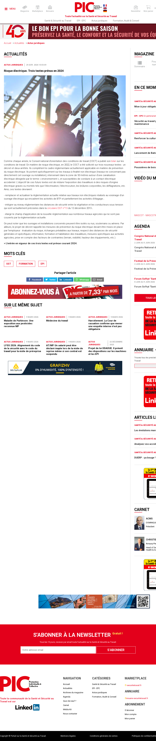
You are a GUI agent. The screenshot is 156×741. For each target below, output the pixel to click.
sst (8, 263)
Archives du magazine (73, 692)
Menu (10, 8)
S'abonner (129, 710)
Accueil (7, 43)
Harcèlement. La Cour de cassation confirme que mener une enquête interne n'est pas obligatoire (105, 325)
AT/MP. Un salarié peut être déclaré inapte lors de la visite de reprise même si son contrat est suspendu (64, 349)
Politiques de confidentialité (144, 736)
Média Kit (67, 709)
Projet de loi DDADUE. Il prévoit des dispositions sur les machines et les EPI (107, 351)
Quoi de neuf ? (69, 701)
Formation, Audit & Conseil (126, 20)
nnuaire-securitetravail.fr (136, 698)
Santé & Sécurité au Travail (58, 20)
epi (42, 263)
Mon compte (130, 714)
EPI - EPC (81, 20)
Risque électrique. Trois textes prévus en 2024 (34, 70)
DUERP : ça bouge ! (145, 457)
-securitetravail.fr (133, 685)
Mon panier (130, 718)
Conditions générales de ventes (104, 736)
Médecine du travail (57, 320)
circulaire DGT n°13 (57, 208)
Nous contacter (70, 713)
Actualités (19, 43)
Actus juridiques (99, 20)
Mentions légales (68, 736)
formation (26, 263)
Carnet (66, 705)
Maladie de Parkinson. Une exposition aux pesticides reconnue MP (18, 323)
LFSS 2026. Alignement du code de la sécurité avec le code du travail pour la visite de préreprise (22, 348)
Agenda (66, 697)
